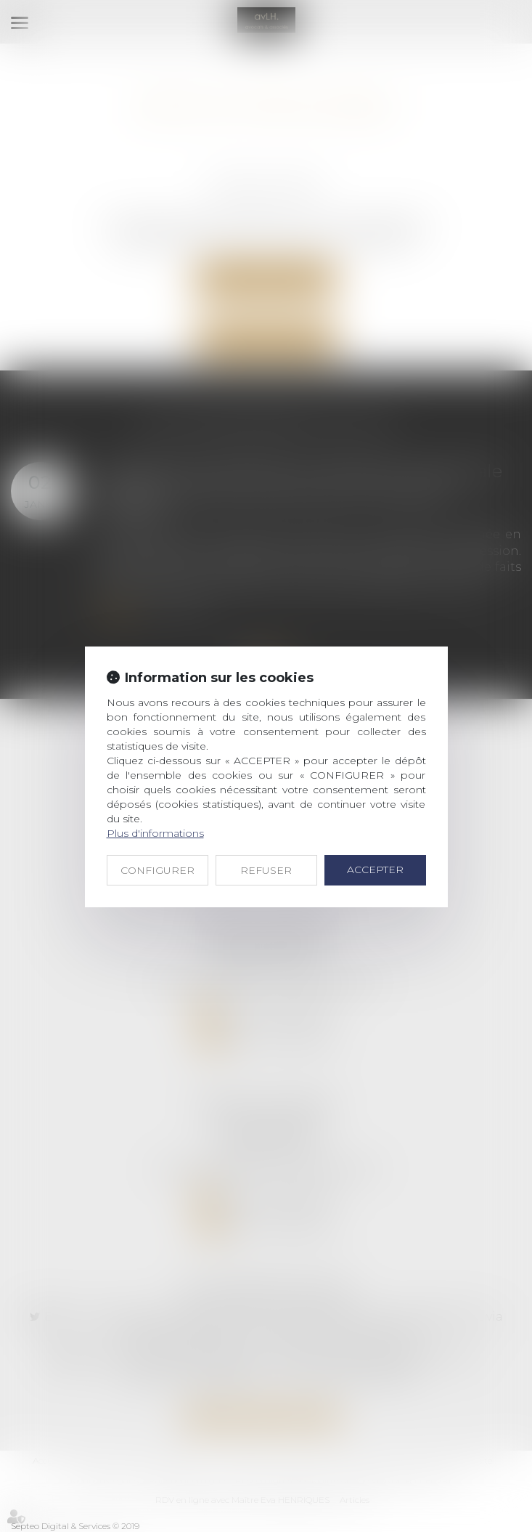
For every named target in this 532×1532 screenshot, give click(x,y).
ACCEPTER (375, 869)
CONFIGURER (157, 870)
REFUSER (266, 870)
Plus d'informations (155, 833)
